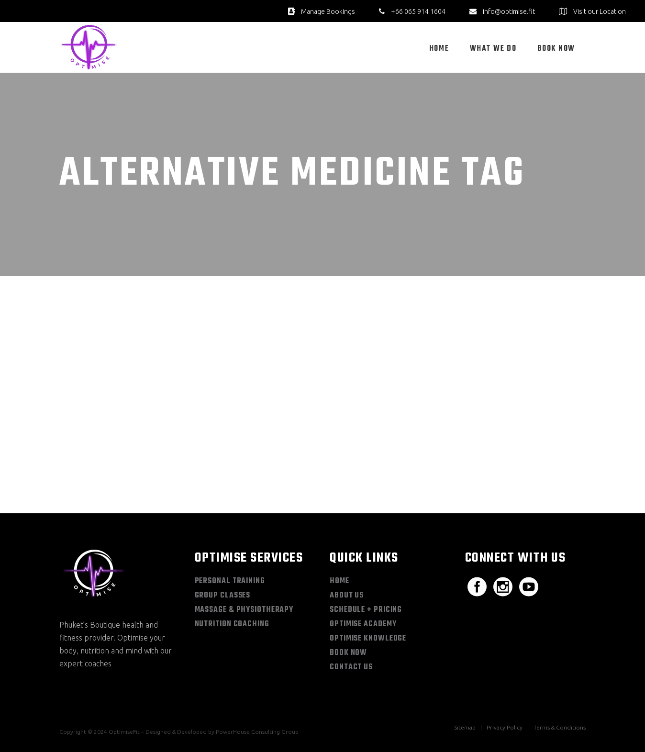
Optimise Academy (363, 624)
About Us (347, 595)
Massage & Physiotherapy (244, 610)
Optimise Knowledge (368, 638)
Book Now (348, 653)
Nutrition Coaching (232, 624)
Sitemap (465, 727)
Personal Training (230, 581)
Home (339, 581)
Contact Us (351, 667)
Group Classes (223, 595)
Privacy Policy (505, 727)
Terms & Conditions (560, 727)
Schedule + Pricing (366, 610)
